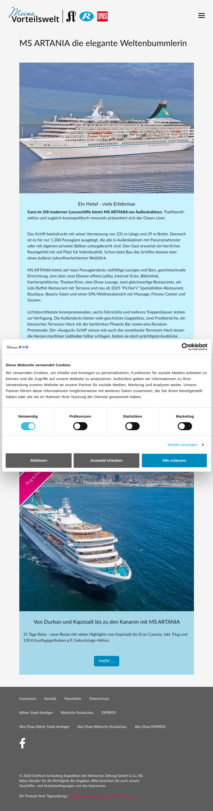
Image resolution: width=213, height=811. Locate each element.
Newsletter (72, 699)
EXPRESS (109, 713)
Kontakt (50, 699)
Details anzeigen (182, 444)
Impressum (27, 699)
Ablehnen (38, 460)
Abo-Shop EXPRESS (150, 727)
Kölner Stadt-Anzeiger (36, 713)
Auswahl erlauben (106, 460)
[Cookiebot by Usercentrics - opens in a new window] (185, 347)
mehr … (106, 661)
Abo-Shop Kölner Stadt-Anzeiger (44, 727)
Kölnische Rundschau (77, 713)
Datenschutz (99, 699)
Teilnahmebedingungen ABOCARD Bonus (101, 796)
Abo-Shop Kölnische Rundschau (102, 727)
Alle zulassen (174, 460)
